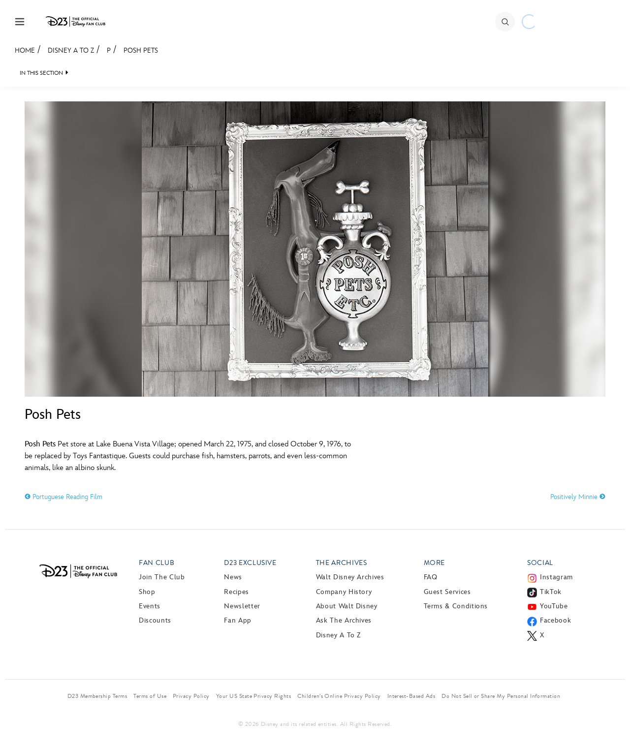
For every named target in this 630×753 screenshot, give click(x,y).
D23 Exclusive (250, 563)
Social (540, 563)
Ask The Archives (344, 620)
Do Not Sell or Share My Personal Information (500, 695)
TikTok (551, 592)
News (233, 577)
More (434, 563)
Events (149, 606)
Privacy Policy (191, 695)
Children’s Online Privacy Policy (338, 695)
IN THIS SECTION (41, 73)
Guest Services (447, 592)
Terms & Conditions (456, 606)
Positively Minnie (577, 497)
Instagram (556, 577)
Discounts (155, 620)
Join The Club (162, 577)
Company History (344, 592)
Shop (147, 592)
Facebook (555, 620)
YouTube (553, 606)
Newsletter (242, 606)
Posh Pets (141, 50)
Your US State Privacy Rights (253, 695)
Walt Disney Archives (350, 577)
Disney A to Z (71, 50)
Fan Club (156, 563)
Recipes (236, 592)
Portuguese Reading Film (63, 497)
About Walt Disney (347, 606)
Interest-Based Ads (411, 695)
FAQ (431, 577)
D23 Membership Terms (97, 695)
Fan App (237, 620)
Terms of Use (149, 695)
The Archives (341, 563)
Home (25, 50)
